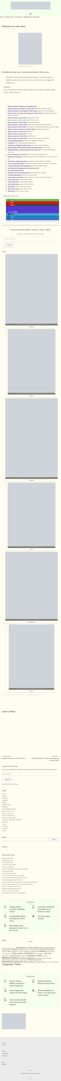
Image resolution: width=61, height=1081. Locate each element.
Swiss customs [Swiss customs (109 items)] (54, 962)
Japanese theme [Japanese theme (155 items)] (15, 956)
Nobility (16, 694)
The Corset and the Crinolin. (16, 170)
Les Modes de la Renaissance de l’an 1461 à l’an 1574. (23, 168)
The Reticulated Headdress (15, 140)
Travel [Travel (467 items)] (17, 964)
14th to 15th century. (13, 188)
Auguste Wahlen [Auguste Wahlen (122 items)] (6, 949)
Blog (3, 1062)
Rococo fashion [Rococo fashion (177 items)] (29, 962)
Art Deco (4, 830)
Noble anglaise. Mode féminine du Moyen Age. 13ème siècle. (25, 147)
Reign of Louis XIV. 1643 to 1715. (17, 131)
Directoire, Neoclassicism (8, 815)
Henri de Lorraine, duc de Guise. (17, 154)
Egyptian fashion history (8, 858)
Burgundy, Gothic (6, 804)
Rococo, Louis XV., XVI (7, 813)
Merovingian (5, 798)
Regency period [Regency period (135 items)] (37, 960)
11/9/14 (3, 28)
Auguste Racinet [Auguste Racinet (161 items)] (49, 948)
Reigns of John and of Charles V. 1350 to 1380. (21, 108)
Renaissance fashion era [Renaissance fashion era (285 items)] (12, 962)
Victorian (4, 824)
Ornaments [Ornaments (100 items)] (48, 958)
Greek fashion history (7, 860)
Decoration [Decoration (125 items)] (34, 951)
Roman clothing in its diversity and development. (14, 893)
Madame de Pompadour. (15, 156)
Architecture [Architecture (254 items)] (21, 948)
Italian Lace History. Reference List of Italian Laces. (22, 106)
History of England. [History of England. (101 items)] (38, 953)
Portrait (31, 694)
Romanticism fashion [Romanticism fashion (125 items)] (41, 962)
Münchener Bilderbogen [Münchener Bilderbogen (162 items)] (27, 958)
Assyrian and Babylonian (8, 867)
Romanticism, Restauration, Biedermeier (12, 819)
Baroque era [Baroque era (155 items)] (15, 949)
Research (4, 1064)
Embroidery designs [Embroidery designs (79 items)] (51, 951)
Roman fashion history (7, 871)
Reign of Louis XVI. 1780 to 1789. (17, 138)
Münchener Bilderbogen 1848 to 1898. (11, 888)
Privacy (4, 1051)
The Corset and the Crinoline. (16, 163)
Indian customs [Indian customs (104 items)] (5, 955)
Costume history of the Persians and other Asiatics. (14, 877)
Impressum (4, 1055)
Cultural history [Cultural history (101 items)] (14, 951)
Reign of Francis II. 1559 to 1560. (17, 122)
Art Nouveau (5, 828)
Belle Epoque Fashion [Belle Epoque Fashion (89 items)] (33, 949)
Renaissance (18, 17)
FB (31, 1071)
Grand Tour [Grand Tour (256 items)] (29, 953)
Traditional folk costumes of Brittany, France (17, 909)
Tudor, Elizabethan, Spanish (9, 809)
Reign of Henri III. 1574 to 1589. (17, 127)
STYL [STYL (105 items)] (48, 962)
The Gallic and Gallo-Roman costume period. (13, 875)
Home (1, 17)
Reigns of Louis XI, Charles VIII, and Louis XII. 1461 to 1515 (25, 113)
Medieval (4, 802)
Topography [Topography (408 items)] (8, 964)
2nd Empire (5, 822)
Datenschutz (5, 1053)
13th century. (11, 186)
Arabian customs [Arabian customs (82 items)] (12, 948)
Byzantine (4, 796)
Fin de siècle (5, 826)
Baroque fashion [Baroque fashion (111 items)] (24, 949)
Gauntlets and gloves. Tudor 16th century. (13, 757)
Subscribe (9, 245)
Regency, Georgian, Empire (9, 817)
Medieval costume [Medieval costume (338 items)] (10, 958)
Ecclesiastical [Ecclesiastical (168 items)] (42, 951)
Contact (4, 1045)
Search (4, 837)
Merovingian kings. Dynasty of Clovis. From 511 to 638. (18, 928)
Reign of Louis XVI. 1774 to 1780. (17, 136)
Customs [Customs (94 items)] (21, 951)
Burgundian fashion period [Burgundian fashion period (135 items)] (46, 949)
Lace (14, 694)
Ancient (4, 793)
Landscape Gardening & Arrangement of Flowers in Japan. (46, 909)
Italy (12, 694)
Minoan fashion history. (7, 862)
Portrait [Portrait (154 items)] (30, 960)
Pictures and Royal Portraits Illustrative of (19, 166)
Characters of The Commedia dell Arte (18, 172)
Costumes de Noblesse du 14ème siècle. (19, 145)
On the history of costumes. (15, 177)
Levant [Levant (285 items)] (39, 955)
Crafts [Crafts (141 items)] (8, 951)
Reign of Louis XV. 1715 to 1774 (17, 133)
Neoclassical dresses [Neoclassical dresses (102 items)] (40, 958)
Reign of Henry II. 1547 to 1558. (17, 120)
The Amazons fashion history (9, 873)
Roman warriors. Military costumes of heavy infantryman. (17, 983)
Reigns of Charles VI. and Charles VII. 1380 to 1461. (22, 111)
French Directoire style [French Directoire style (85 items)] (6, 953)
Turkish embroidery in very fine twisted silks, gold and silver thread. (44, 758)
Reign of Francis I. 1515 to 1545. (17, 117)
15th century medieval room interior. (18, 161)
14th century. (11, 191)
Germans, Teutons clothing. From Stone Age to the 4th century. (17, 884)
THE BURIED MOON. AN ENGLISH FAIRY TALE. (18, 918)
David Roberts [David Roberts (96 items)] (27, 951)
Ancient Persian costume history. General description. (15, 869)
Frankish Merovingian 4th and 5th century (12, 880)
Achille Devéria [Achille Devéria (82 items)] (5, 948)
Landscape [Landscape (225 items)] (31, 956)
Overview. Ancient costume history (10, 890)
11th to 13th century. (13, 179)
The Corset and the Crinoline (9, 864)
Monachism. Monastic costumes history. (12, 886)
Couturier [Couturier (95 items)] (4, 951)
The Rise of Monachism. (15, 175)
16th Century (8, 694)
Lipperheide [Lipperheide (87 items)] (45, 955)
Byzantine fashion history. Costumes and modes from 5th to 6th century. (19, 882)
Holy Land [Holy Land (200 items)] (47, 953)
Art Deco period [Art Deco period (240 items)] (32, 948)
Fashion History (9, 17)
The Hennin (11, 143)
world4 (7, 28)
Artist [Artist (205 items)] (41, 948)
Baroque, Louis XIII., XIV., (8, 811)
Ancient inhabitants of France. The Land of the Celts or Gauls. (46, 993)
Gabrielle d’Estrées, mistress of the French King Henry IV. (24, 149)
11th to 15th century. (13, 184)
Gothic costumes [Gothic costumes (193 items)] (18, 953)
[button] (11, 200)
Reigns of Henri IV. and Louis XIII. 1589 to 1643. (21, 129)
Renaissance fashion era (38, 694)
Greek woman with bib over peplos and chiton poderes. (18, 1002)
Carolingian (5, 800)
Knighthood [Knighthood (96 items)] (23, 955)
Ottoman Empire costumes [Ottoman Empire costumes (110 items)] (8, 960)
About (3, 1042)
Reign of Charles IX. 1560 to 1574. (17, 124)
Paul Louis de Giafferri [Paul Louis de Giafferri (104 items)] (21, 960)
